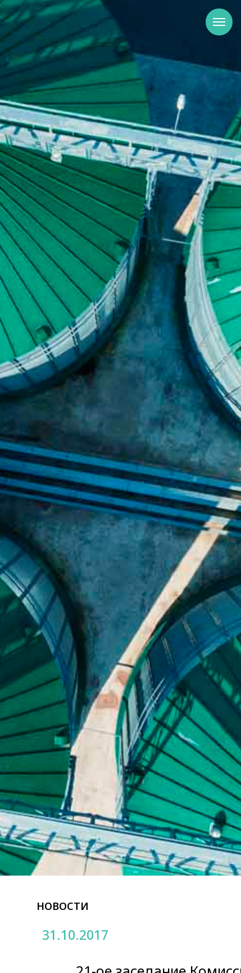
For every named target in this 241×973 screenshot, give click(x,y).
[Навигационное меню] (219, 22)
